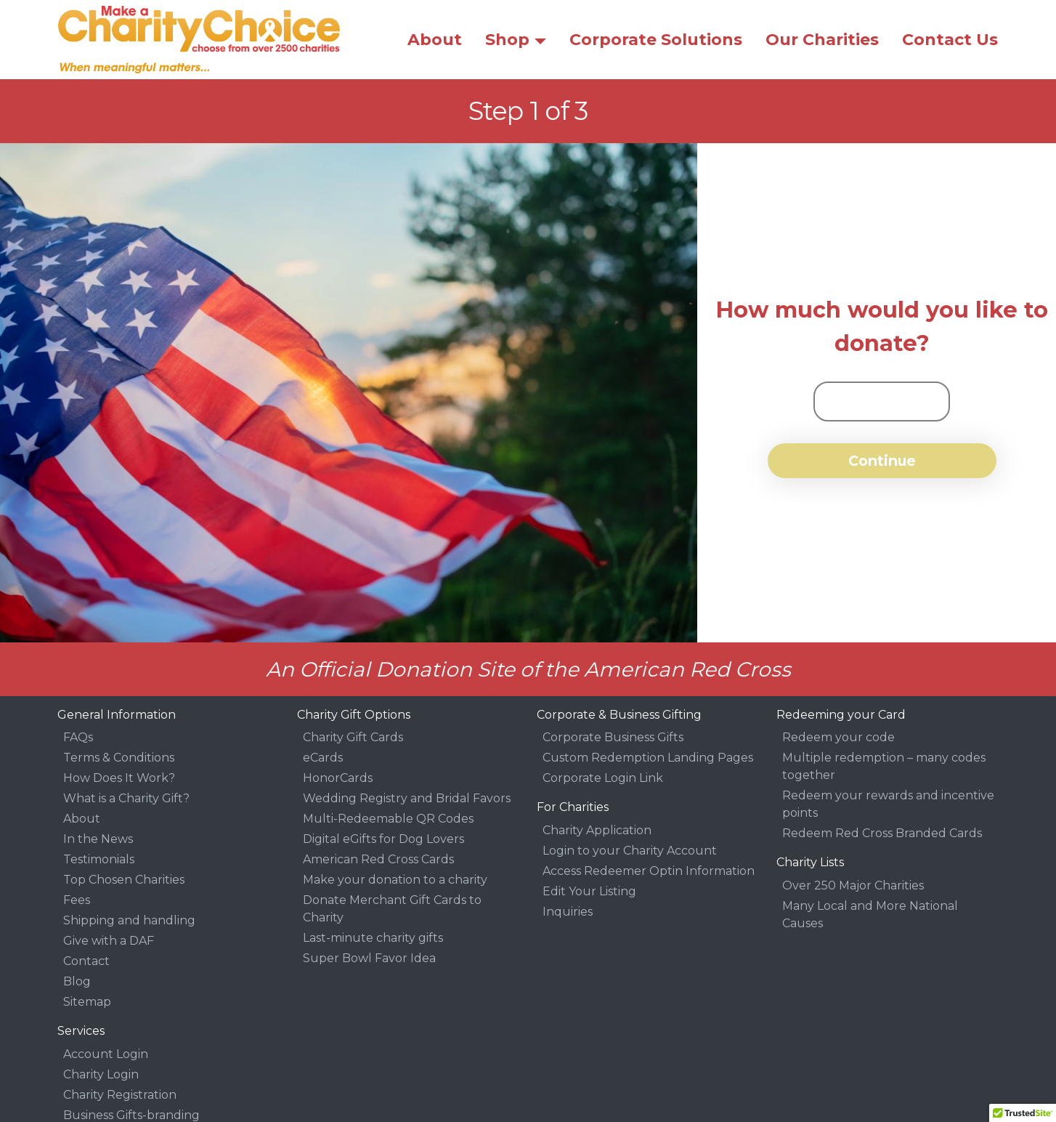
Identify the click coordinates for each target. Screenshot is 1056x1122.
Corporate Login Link (603, 778)
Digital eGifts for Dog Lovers (383, 839)
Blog (77, 981)
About (434, 39)
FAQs (78, 737)
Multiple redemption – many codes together (884, 766)
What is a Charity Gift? (126, 798)
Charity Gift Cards (353, 737)
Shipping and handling (129, 920)
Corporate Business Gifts (613, 737)
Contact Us (950, 39)
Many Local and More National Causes (870, 914)
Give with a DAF (108, 941)
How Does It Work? (119, 778)
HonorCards (338, 778)
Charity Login (101, 1074)
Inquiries (568, 912)
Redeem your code (838, 737)
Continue (882, 460)
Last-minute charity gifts (373, 938)
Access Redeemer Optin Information (649, 871)
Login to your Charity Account (630, 850)
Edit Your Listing (589, 891)
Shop (507, 39)
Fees (76, 900)
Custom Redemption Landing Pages (648, 757)
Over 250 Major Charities (853, 885)
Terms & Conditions (118, 757)
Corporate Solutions (655, 39)
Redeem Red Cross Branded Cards (882, 833)
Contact (86, 961)
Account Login (105, 1054)
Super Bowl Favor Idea (369, 958)
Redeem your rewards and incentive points (888, 804)
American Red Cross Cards (378, 859)
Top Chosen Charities (123, 880)
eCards (323, 757)
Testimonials (98, 859)
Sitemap (87, 1002)
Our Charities (822, 39)
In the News (98, 839)
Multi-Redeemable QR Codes (388, 819)
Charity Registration (119, 1095)
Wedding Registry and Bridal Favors (407, 798)
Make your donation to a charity (395, 880)
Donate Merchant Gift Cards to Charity (392, 908)
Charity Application (597, 830)
